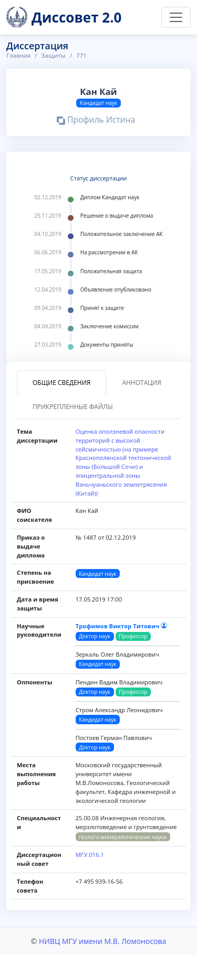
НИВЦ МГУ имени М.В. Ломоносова (102, 941)
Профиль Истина (96, 121)
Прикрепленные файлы (73, 406)
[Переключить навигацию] (176, 17)
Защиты (54, 55)
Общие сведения (61, 382)
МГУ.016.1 (90, 855)
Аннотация (141, 382)
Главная (18, 55)
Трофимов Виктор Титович (121, 626)
